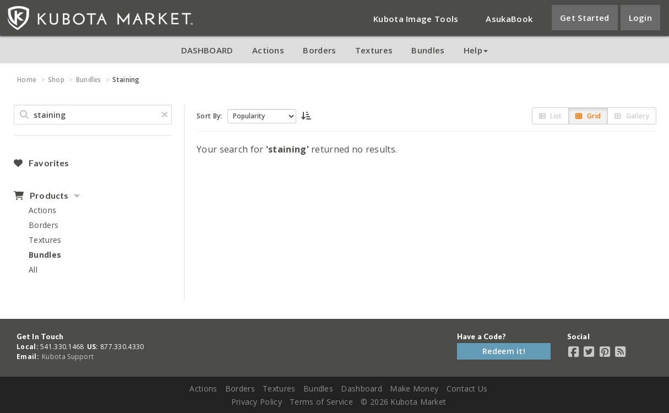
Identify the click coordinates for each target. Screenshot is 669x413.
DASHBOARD (207, 50)
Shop (56, 79)
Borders (319, 50)
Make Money (414, 388)
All (33, 269)
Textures (374, 50)
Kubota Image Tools (415, 18)
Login (640, 17)
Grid (588, 116)
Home (26, 79)
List (550, 116)
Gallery (631, 116)
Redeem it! (503, 351)
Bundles (427, 50)
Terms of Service (321, 401)
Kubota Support (68, 356)
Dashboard (361, 388)
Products (41, 195)
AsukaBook (509, 18)
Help (476, 50)
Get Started (584, 17)
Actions (268, 50)
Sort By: (209, 116)
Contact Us (467, 388)
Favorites (41, 163)
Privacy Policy (256, 401)
